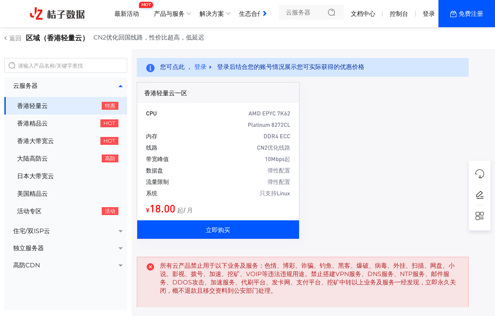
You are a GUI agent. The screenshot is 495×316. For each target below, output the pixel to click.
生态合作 (251, 14)
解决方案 (211, 14)
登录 (429, 14)
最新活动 (128, 10)
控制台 (399, 14)
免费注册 (471, 14)
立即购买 (218, 229)
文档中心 (363, 14)
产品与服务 (169, 14)
